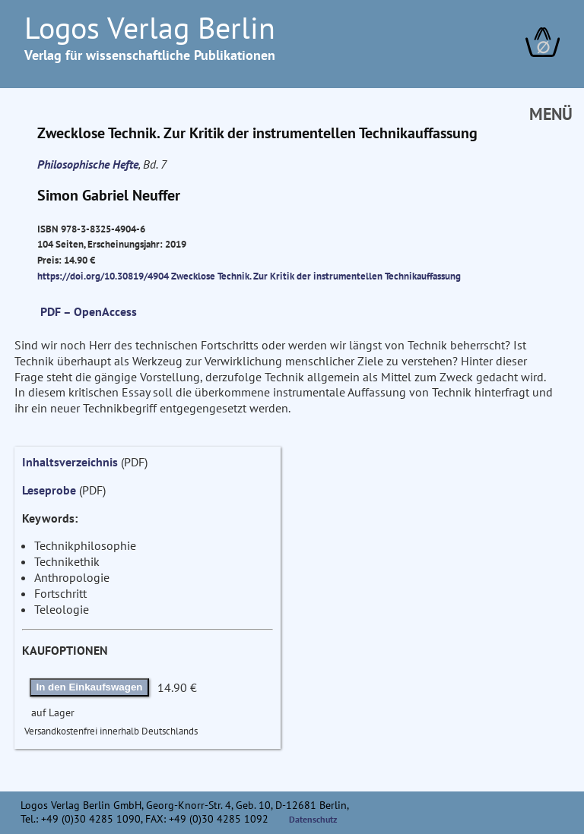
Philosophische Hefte (87, 164)
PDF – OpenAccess (88, 311)
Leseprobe (49, 490)
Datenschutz (313, 819)
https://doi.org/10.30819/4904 (103, 276)
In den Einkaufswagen (89, 687)
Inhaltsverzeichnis (70, 461)
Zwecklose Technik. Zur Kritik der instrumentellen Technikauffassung (316, 276)
